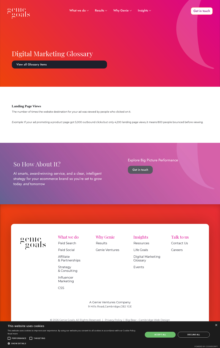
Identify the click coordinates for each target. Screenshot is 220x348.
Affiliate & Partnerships (69, 258)
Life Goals (140, 250)
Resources (141, 243)
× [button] (216, 325)
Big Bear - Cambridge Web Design (147, 320)
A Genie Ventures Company (110, 302)
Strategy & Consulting (67, 269)
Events (138, 267)
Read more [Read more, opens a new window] (13, 333)
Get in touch (140, 170)
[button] (9, 338)
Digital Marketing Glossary (146, 258)
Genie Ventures (107, 250)
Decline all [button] (193, 334)
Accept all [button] (160, 334)
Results (101, 243)
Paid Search (67, 243)
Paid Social (66, 250)
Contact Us (179, 243)
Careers (177, 250)
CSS (61, 288)
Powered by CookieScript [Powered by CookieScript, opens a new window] (206, 346)
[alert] (110, 334)
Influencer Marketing (66, 279)
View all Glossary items (31, 64)
